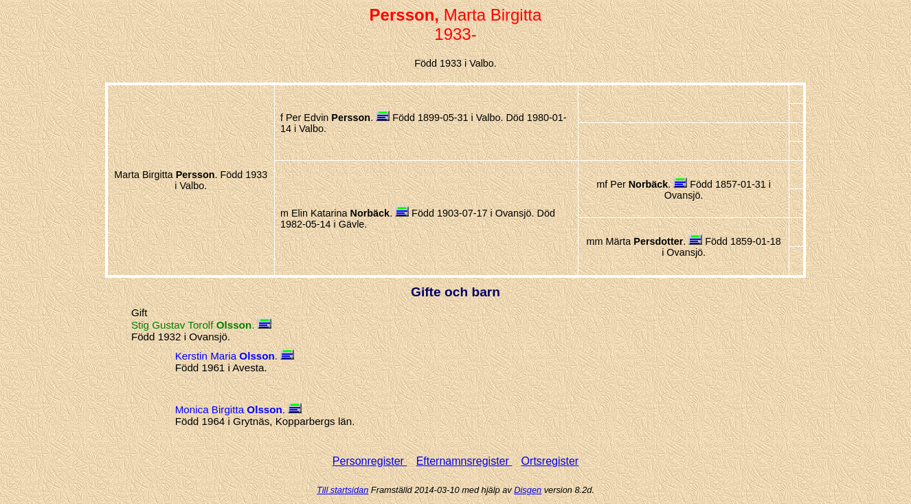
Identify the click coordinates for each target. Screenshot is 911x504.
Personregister (370, 461)
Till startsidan (342, 490)
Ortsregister (550, 461)
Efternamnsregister (464, 461)
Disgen (527, 490)
